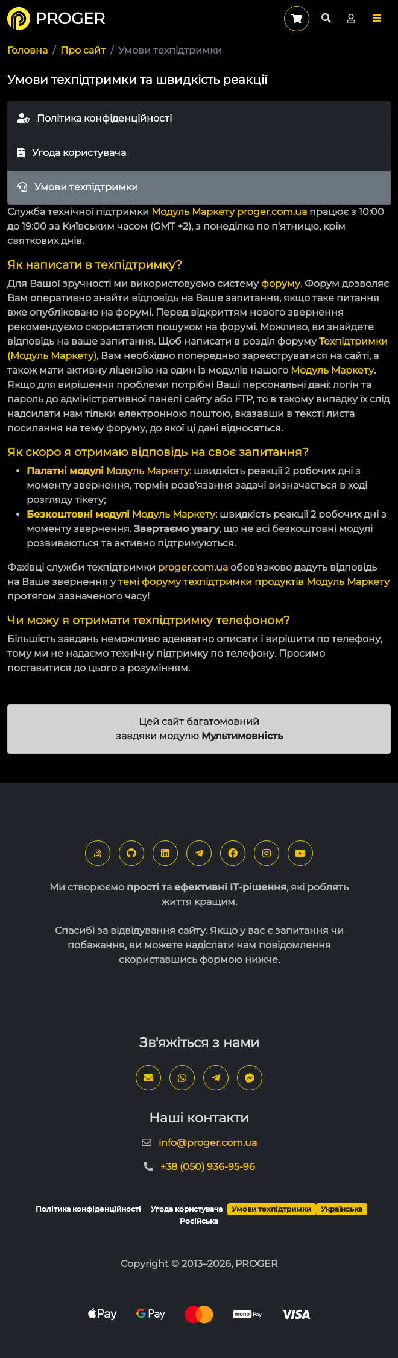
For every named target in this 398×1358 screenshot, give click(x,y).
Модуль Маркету (193, 211)
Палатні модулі (65, 471)
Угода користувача (71, 152)
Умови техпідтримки (77, 187)
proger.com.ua (272, 211)
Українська (341, 1208)
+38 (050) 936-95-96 (207, 1166)
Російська (199, 1220)
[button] (377, 18)
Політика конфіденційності (94, 118)
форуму (280, 283)
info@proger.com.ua (208, 1142)
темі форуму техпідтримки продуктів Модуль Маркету (254, 581)
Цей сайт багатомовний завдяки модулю (199, 729)
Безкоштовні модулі (78, 514)
